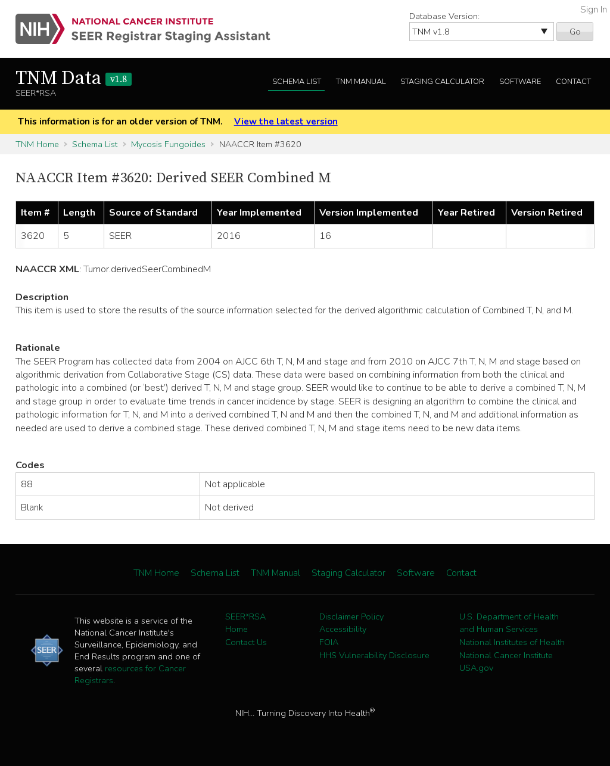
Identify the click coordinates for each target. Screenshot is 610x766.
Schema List (296, 81)
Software (520, 81)
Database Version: (444, 16)
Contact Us (246, 642)
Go (575, 32)
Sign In (593, 9)
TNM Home (37, 144)
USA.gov (476, 668)
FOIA (328, 642)
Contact (573, 81)
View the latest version (286, 121)
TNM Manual (361, 81)
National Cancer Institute (506, 655)
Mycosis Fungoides (168, 144)
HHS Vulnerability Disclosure (374, 655)
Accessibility (342, 629)
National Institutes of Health (512, 642)
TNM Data (73, 79)
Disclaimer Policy (351, 616)
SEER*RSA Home (245, 623)
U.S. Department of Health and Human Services (509, 623)
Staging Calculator (442, 81)
